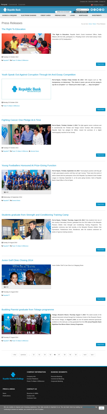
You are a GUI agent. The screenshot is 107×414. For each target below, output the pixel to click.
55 (50, 354)
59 (70, 354)
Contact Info (31, 396)
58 (64, 354)
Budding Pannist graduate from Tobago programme (28, 309)
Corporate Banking (57, 381)
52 (33, 354)
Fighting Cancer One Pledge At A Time (21, 120)
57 (59, 354)
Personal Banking (56, 376)
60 (76, 354)
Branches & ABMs (93, 1)
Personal (4, 4)
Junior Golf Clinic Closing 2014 (17, 260)
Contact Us (102, 1)
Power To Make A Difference (20, 60)
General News (35, 151)
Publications (7, 396)
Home (90, 24)
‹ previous (23, 354)
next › (85, 354)
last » (92, 354)
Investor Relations (32, 379)
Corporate (21, 4)
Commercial (13, 4)
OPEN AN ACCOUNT (63, 12)
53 (39, 354)
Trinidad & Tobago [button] (98, 4)
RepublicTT (6, 60)
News (94, 24)
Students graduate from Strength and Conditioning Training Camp (35, 214)
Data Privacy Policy (89, 407)
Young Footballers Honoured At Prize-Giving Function (29, 165)
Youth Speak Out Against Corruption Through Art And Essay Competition (39, 74)
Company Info (83, 1)
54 (45, 354)
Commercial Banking (57, 379)
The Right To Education (14, 29)
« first (14, 354)
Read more (100, 64)
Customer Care (31, 398)
